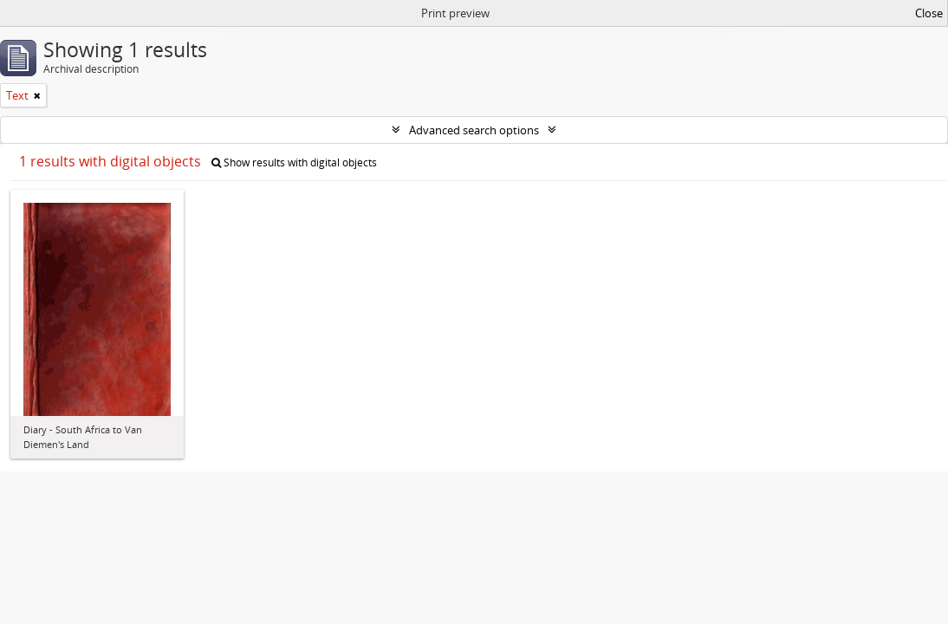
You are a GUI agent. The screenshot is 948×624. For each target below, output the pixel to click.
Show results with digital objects (294, 162)
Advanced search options (474, 130)
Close (929, 13)
